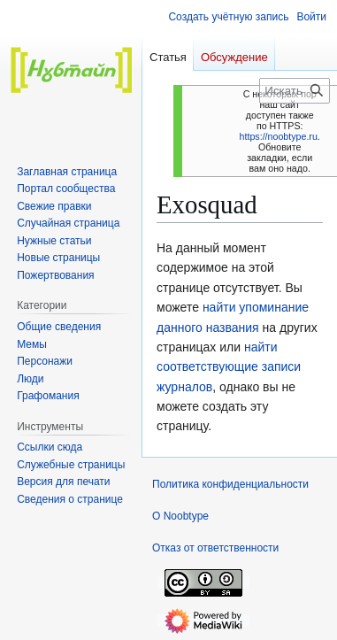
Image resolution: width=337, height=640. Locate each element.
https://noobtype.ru (279, 136)
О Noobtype (180, 516)
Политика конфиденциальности (230, 484)
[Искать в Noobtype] (294, 91)
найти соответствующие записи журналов (229, 367)
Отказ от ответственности (215, 548)
